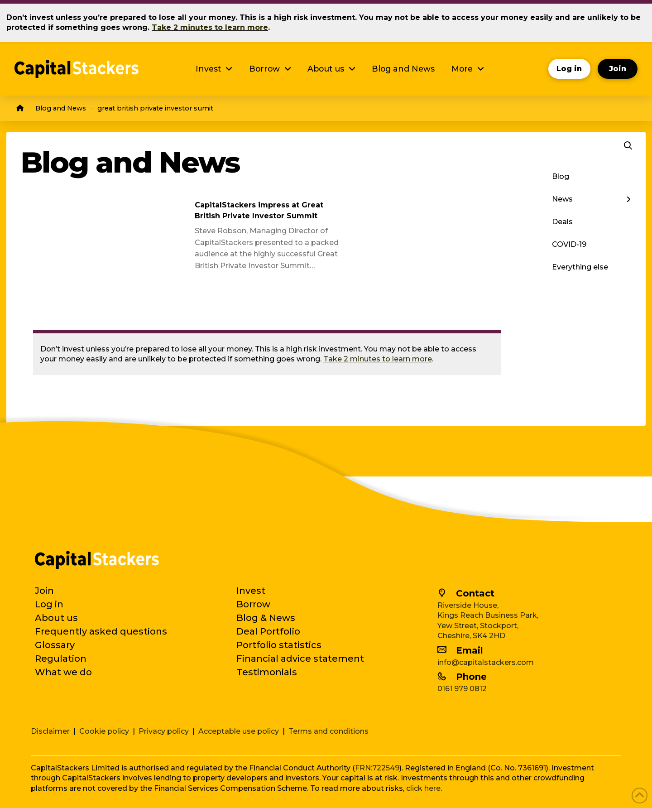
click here (423, 788)
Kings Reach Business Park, (487, 615)
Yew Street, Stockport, (477, 625)
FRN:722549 (377, 768)
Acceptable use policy (238, 731)
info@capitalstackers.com (485, 662)
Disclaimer (50, 731)
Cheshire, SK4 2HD (471, 635)
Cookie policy (104, 731)
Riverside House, (468, 605)
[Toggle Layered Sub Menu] (591, 199)
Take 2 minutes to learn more (377, 359)
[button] (628, 146)
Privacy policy (164, 731)
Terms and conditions (328, 731)
